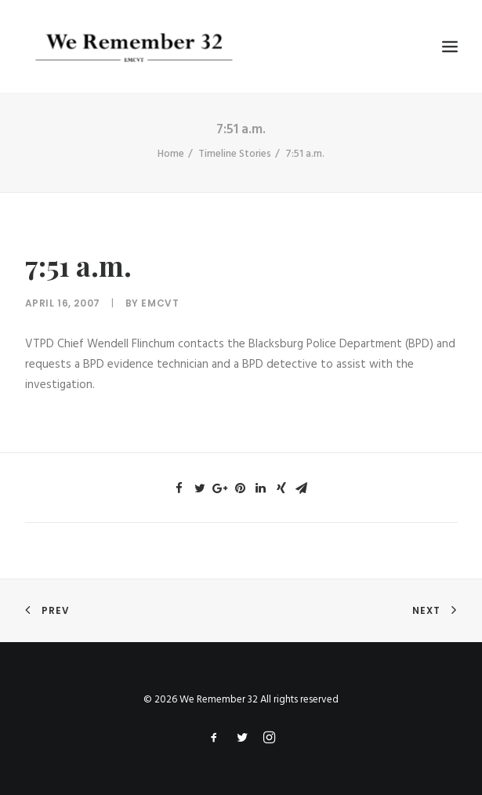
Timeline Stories (234, 154)
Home (171, 154)
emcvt (160, 303)
